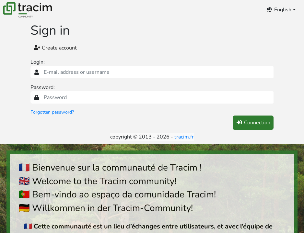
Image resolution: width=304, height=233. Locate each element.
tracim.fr (184, 136)
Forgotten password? (52, 112)
